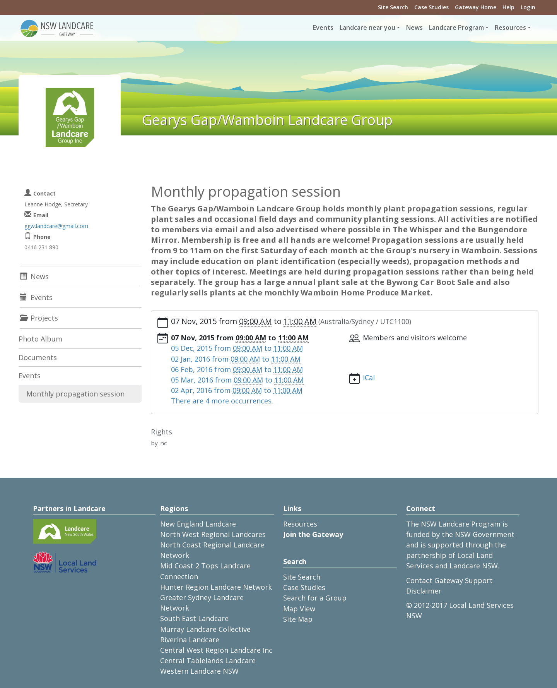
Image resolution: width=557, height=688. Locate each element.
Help (508, 7)
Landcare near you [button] (367, 27)
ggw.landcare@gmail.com (56, 226)
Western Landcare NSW (199, 671)
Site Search (393, 7)
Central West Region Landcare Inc (216, 650)
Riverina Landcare (189, 639)
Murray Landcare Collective (205, 629)
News (414, 27)
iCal (369, 377)
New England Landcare (198, 523)
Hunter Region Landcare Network (216, 587)
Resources (300, 523)
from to (237, 348)
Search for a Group (315, 597)
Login (528, 7)
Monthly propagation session (75, 393)
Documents (38, 357)
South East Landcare (194, 618)
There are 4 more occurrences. (222, 400)
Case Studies (431, 7)
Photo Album (40, 338)
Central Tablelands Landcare (208, 660)
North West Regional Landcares (213, 534)
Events (323, 27)
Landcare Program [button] (456, 27)
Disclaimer (423, 590)
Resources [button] (510, 27)
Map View (299, 608)
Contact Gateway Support (449, 580)
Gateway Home (475, 7)
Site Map (298, 619)
